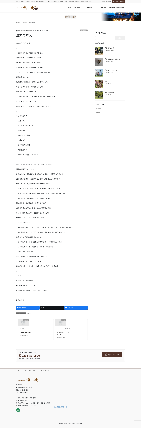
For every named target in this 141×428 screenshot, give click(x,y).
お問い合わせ (118, 2)
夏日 (106, 81)
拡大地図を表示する (60, 407)
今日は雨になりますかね (112, 59)
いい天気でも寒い (26, 332)
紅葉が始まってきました (63, 333)
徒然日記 (83, 30)
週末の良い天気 (109, 92)
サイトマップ (45, 371)
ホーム (20, 371)
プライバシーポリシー (31, 371)
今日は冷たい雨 (109, 48)
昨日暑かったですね (111, 70)
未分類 (98, 112)
